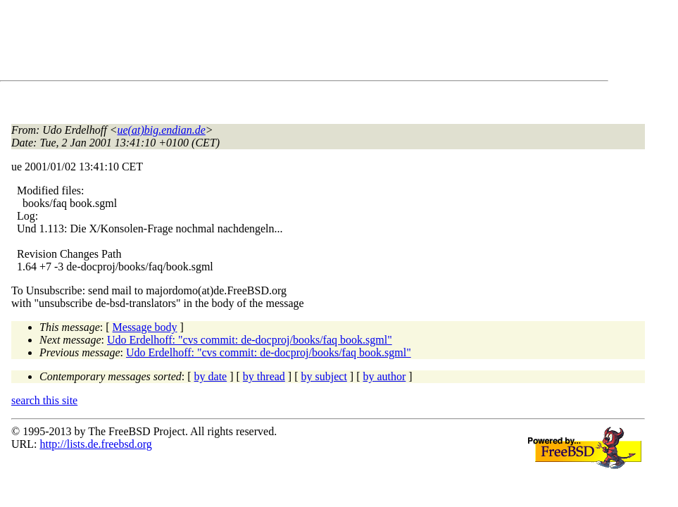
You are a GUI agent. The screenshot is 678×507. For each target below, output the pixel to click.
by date (210, 376)
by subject (324, 376)
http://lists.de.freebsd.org (95, 444)
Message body (145, 327)
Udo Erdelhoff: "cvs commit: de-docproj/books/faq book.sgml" (249, 340)
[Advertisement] (267, 43)
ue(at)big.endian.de (162, 130)
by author (384, 376)
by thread (264, 376)
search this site (44, 400)
